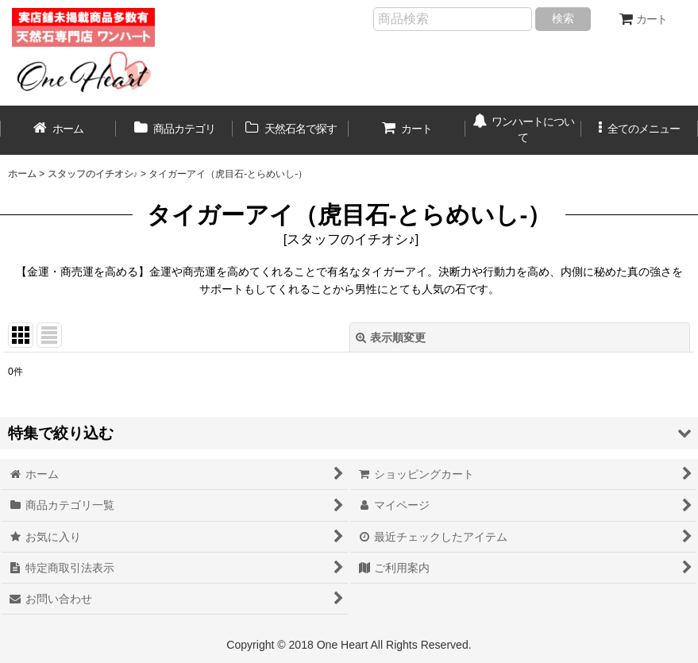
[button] (639, 130)
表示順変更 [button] (391, 337)
